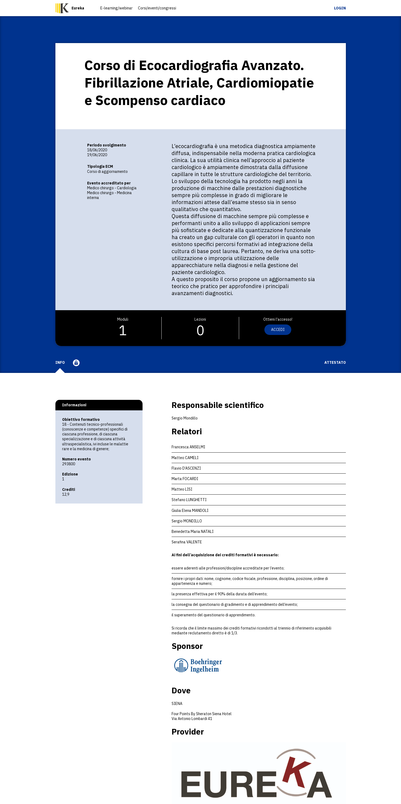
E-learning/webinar (116, 8)
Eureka (78, 8)
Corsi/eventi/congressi (157, 8)
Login (340, 8)
